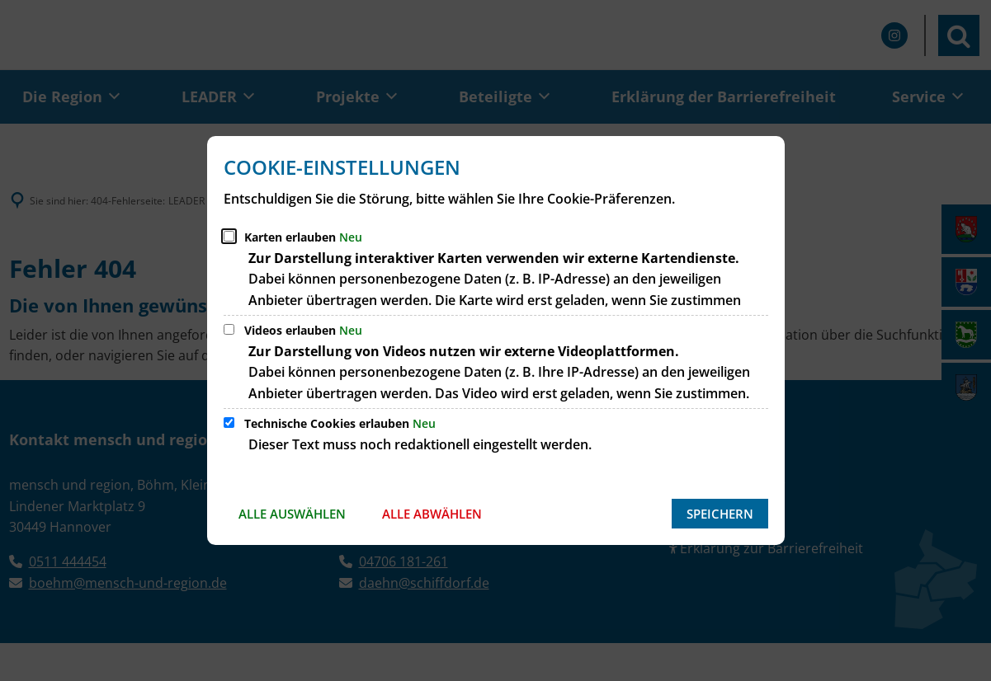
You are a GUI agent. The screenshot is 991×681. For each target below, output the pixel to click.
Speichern (720, 513)
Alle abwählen (432, 513)
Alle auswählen (292, 513)
